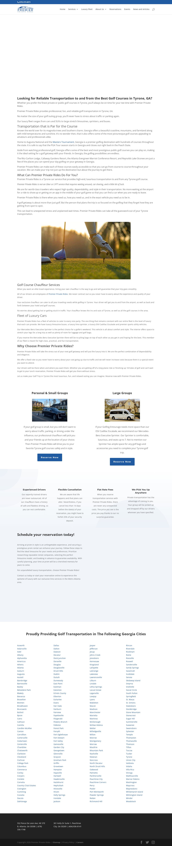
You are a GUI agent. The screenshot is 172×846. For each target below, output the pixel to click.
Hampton (58, 769)
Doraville (57, 661)
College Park (22, 763)
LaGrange (94, 671)
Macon (93, 706)
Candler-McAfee (24, 728)
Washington (131, 782)
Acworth (21, 645)
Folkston (57, 725)
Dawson (57, 651)
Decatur (57, 655)
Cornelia (21, 782)
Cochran (21, 760)
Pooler (92, 788)
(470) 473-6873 (24, 2)
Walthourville (132, 776)
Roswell (129, 661)
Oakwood (94, 769)
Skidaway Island (133, 680)
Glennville (58, 753)
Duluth (57, 677)
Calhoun (21, 722)
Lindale (93, 683)
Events (127, 9)
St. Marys (130, 699)
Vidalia (129, 766)
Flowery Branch (60, 722)
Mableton (94, 702)
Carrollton (21, 734)
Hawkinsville (59, 779)
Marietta (93, 715)
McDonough (95, 722)
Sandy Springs (132, 667)
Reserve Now (50, 457)
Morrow (93, 744)
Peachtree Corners (98, 782)
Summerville (131, 722)
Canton (20, 731)
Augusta (21, 674)
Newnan (93, 757)
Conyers (20, 776)
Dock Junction (60, 658)
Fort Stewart (59, 737)
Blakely (20, 693)
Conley (20, 773)
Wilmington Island (134, 795)
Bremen (20, 702)
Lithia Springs (96, 687)
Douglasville (59, 667)
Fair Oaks (58, 706)
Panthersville (95, 776)
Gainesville (58, 744)
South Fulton (131, 693)
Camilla (20, 725)
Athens (20, 664)
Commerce (22, 769)
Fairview (57, 712)
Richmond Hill (96, 801)
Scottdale (130, 674)
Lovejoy (93, 696)
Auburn (20, 671)
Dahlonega (22, 801)
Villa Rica (130, 769)
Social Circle (131, 690)
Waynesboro (131, 788)
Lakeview (94, 674)
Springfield (131, 696)
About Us (99, 9)
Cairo (19, 718)
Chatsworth (22, 750)
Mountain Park (96, 750)
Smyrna (129, 683)
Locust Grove (95, 690)
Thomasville (131, 741)
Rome (128, 655)
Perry (92, 785)
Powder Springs (97, 795)
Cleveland (21, 757)
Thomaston (131, 737)
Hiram (56, 792)
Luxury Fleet (87, 9)
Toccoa (129, 750)
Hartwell (57, 776)
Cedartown (22, 741)
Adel (19, 651)
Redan (92, 798)
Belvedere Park (24, 690)
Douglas (57, 664)
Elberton (57, 696)
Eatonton (58, 690)
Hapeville (58, 773)
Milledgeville (95, 731)
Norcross (94, 760)
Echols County (60, 693)
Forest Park (58, 728)
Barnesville (22, 683)
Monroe (93, 737)
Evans (56, 702)
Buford (20, 712)
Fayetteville (59, 715)
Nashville (94, 753)
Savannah (130, 671)
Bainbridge (22, 680)
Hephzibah (58, 785)
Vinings (129, 773)
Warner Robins (132, 779)
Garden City (59, 747)
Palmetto (94, 773)
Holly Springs (59, 795)
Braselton (21, 699)
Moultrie (93, 747)
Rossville (130, 658)
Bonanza (21, 696)
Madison (93, 709)
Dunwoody (58, 680)
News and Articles (141, 9)
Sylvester (130, 731)
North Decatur (96, 763)
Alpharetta (22, 658)
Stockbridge (131, 709)
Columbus (21, 766)
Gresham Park (60, 760)
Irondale (57, 798)
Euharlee (58, 699)
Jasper (92, 645)
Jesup (92, 651)
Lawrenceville (96, 677)
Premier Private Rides (58, 294)
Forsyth (57, 731)
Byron (19, 715)
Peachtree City (96, 779)
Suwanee (130, 725)
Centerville (22, 744)
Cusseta (20, 795)
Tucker (129, 753)
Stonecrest (131, 715)
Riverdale (130, 648)
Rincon (129, 645)
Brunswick (21, 709)
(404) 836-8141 (75, 826)
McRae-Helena (96, 725)
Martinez (94, 718)
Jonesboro (94, 658)
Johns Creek (95, 655)
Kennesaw (94, 661)
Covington (21, 788)
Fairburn (57, 709)
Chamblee (21, 747)
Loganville (94, 693)
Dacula (20, 798)
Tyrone (129, 757)
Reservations (115, 9)
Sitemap (56, 842)
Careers (79, 842)
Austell (20, 677)
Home (62, 9)
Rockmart (130, 651)
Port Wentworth (97, 792)
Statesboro (131, 706)
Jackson (57, 801)
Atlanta (20, 667)
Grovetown (58, 766)
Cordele (20, 779)
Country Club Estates (26, 785)
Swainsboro (131, 728)
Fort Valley (58, 741)
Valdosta (130, 763)
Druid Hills (58, 671)
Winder (129, 798)
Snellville (130, 687)
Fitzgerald (58, 718)
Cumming (21, 792)
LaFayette (94, 667)
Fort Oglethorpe (61, 734)
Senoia (129, 677)
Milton (92, 734)
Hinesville (58, 788)
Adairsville (22, 648)
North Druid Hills (97, 766)
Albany (20, 655)
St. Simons (130, 702)
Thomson (130, 744)
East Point (58, 683)
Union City (130, 760)
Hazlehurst (58, 782)
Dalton (56, 648)
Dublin (57, 674)
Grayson (57, 757)
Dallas (56, 645)
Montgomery (95, 741)
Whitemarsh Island (134, 792)
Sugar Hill (130, 718)
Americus (21, 661)
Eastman (57, 687)
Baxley (20, 687)
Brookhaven (22, 706)
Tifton (128, 747)
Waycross (130, 785)
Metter (93, 728)
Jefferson (94, 648)
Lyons (92, 699)
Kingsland (94, 664)
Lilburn (93, 680)
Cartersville (22, 737)
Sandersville (131, 664)
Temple (129, 734)
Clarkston (21, 753)
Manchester (95, 712)
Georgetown (59, 750)
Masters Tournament (63, 142)
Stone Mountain (133, 712)
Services (72, 9)
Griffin (56, 763)
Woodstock (131, 801)
